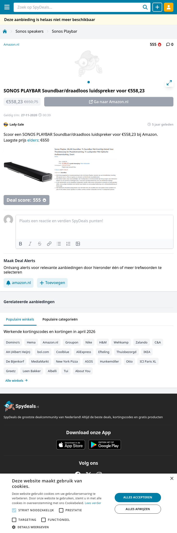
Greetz (11, 371)
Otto (129, 361)
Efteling (103, 352)
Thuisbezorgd (126, 352)
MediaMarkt (40, 361)
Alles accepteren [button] (137, 497)
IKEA (147, 352)
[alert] (88, 503)
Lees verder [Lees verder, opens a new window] (93, 503)
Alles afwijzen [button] (138, 509)
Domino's (13, 342)
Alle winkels (16, 380)
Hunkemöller (109, 361)
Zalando (141, 342)
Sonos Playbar (64, 31)
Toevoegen (52, 282)
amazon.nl (18, 282)
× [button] (171, 478)
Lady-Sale (17, 124)
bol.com (43, 352)
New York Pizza (67, 361)
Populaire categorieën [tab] (60, 319)
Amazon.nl (11, 44)
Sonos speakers (29, 31)
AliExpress (83, 352)
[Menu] (7, 7)
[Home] (4, 31)
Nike (89, 342)
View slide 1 (88, 82)
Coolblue (62, 352)
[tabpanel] (88, 355)
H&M (103, 342)
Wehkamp (121, 342)
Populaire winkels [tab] (20, 319)
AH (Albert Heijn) (18, 352)
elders (32, 140)
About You (82, 371)
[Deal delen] (157, 7)
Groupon (71, 342)
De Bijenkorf (15, 361)
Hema (31, 342)
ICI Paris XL (148, 361)
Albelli (52, 371)
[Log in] (168, 7)
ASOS (89, 361)
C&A (158, 342)
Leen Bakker (32, 371)
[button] (61, 527)
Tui (66, 371)
